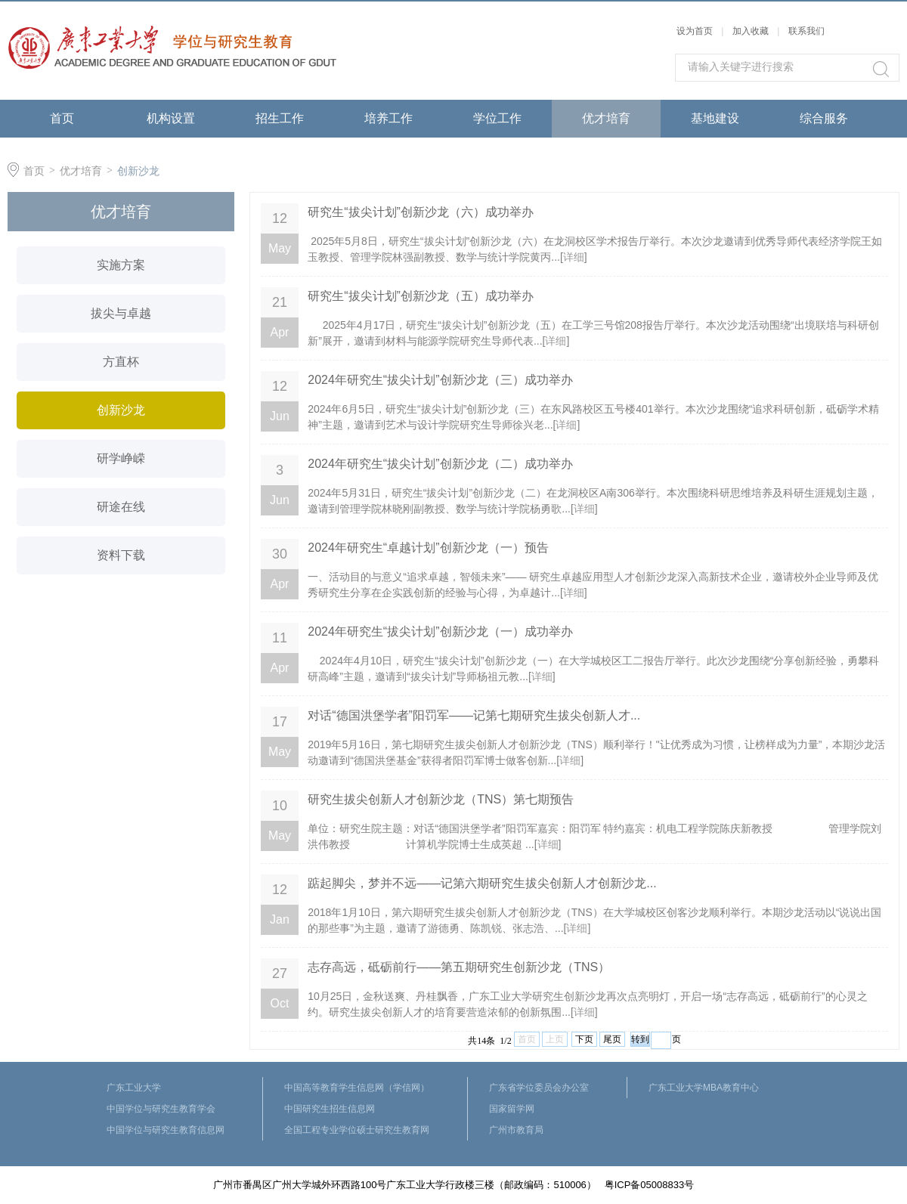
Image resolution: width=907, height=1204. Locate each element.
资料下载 (121, 555)
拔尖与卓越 (121, 313)
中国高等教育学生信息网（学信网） (356, 1087)
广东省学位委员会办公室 (539, 1087)
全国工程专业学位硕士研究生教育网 (356, 1130)
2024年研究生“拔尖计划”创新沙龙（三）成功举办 (440, 379)
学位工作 (497, 118)
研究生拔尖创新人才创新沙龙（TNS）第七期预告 (441, 799)
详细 (573, 257)
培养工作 (388, 118)
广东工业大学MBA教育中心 (704, 1087)
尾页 (612, 1039)
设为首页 (694, 31)
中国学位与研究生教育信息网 (165, 1130)
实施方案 (121, 264)
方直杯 (121, 361)
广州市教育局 (516, 1130)
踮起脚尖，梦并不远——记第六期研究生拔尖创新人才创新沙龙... (482, 883)
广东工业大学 (134, 1087)
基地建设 (715, 118)
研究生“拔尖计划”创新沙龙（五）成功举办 (421, 295)
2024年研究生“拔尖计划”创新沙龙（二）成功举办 (440, 463)
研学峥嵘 (121, 458)
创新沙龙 (138, 171)
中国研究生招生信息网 (329, 1108)
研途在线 (121, 506)
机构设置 (171, 118)
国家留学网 (511, 1108)
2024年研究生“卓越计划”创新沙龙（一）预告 (428, 547)
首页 (62, 118)
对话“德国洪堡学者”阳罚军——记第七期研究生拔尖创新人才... (474, 715)
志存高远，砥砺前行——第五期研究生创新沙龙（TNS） (459, 967)
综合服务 (824, 118)
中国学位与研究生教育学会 (161, 1108)
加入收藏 (750, 31)
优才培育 (606, 118)
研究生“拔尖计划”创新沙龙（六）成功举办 (421, 212)
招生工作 (279, 118)
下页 (584, 1039)
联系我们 (806, 31)
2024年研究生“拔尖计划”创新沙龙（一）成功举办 (440, 631)
